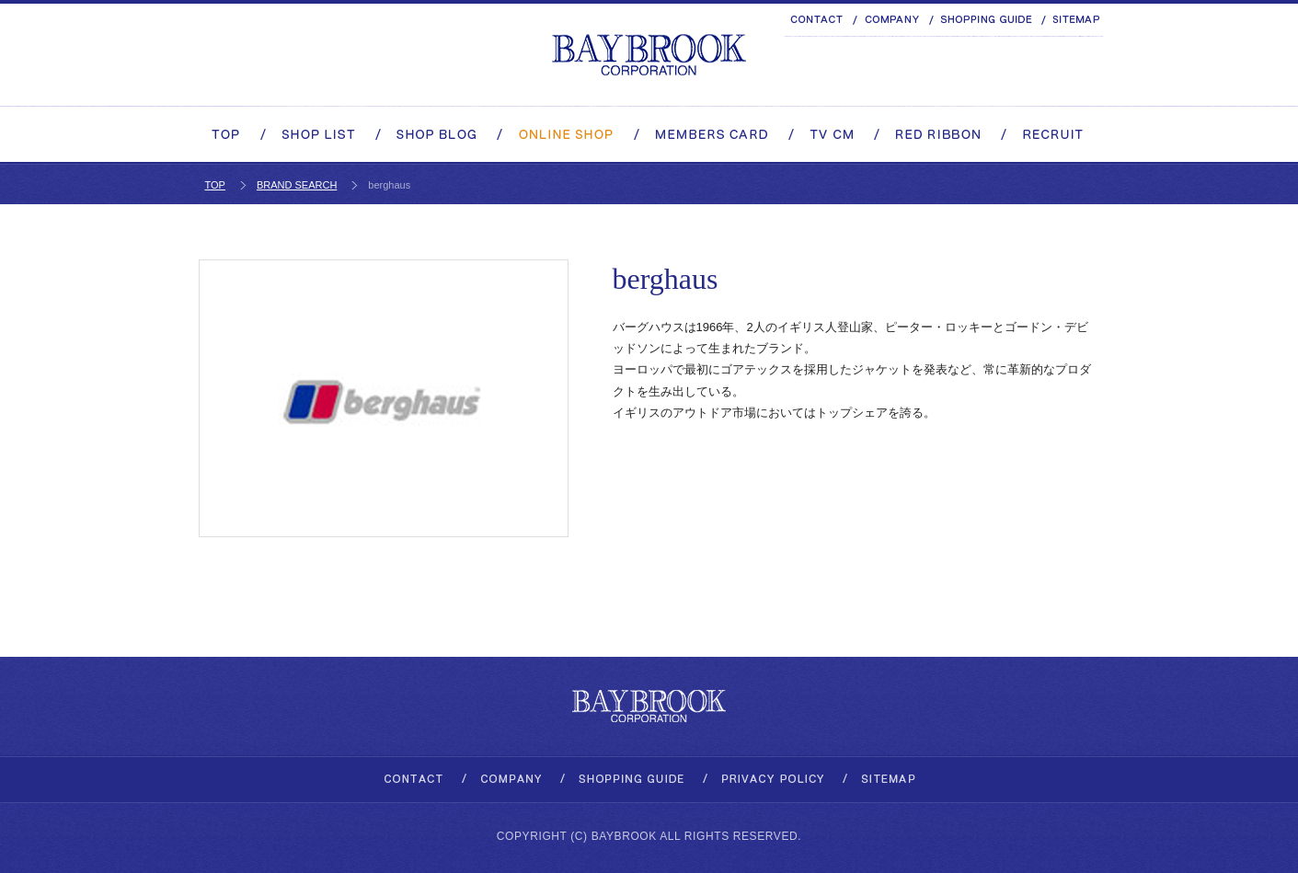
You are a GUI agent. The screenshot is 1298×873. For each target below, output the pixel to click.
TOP (215, 184)
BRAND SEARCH (297, 184)
